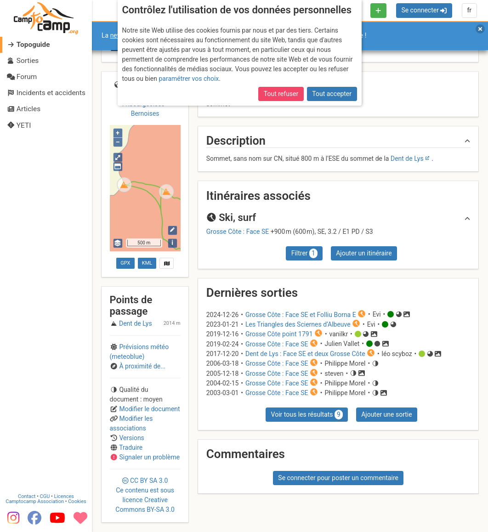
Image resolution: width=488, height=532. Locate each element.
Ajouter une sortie (386, 414)
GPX (125, 263)
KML (147, 263)
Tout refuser (281, 93)
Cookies (77, 501)
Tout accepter (332, 93)
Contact (26, 496)
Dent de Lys (407, 158)
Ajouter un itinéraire (364, 253)
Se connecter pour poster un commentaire (338, 477)
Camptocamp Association (35, 501)
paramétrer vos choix (189, 78)
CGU (45, 496)
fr (469, 10)
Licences (64, 496)
